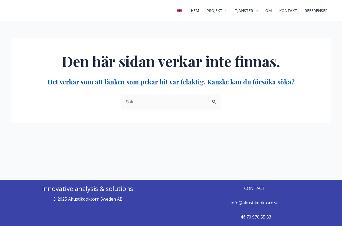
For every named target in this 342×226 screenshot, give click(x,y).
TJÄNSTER (246, 10)
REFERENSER (316, 10)
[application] (224, 10)
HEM (195, 10)
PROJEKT (217, 10)
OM (268, 10)
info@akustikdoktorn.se (255, 203)
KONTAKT (288, 10)
